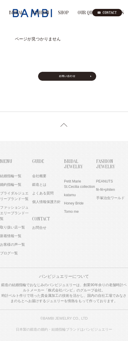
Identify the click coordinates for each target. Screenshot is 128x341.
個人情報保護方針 (46, 202)
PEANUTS (104, 181)
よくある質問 (43, 193)
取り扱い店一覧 (12, 227)
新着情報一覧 (10, 236)
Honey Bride (74, 203)
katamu (70, 195)
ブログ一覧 (9, 253)
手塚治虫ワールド (110, 198)
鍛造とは (39, 185)
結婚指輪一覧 (10, 176)
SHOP (63, 12)
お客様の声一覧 (12, 244)
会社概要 (39, 176)
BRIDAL (16, 12)
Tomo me (71, 212)
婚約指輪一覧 (10, 185)
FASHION (40, 12)
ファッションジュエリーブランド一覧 (14, 213)
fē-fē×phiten (105, 190)
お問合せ (39, 228)
